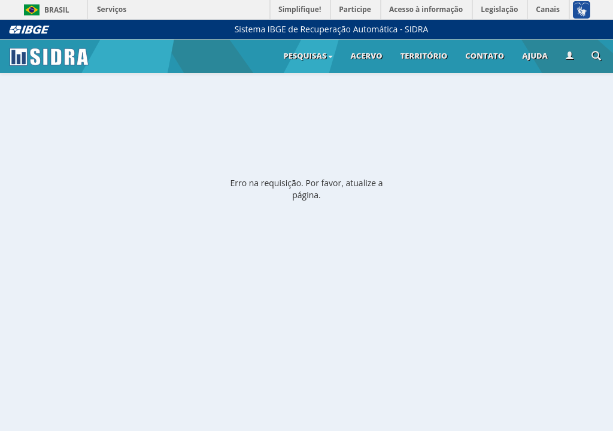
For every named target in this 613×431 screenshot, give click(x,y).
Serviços (111, 9)
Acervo (367, 55)
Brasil (44, 10)
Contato (484, 55)
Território (424, 55)
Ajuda (535, 55)
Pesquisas (307, 55)
